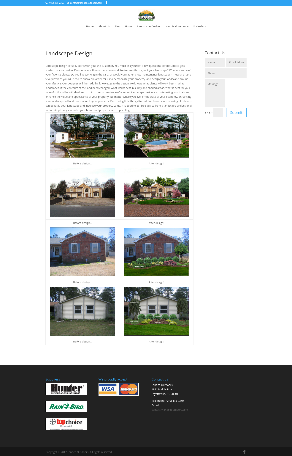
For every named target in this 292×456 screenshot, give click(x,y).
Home (90, 26)
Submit (236, 112)
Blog (117, 26)
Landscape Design (148, 26)
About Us (104, 26)
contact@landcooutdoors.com (170, 409)
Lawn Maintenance (176, 26)
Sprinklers (199, 26)
